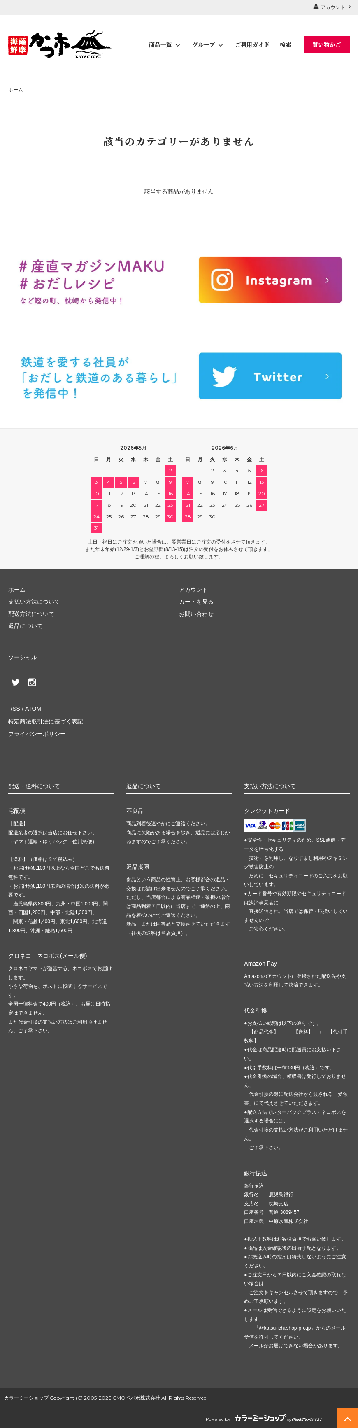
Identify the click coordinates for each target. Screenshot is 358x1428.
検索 (285, 44)
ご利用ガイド (252, 44)
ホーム (15, 90)
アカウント (333, 6)
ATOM (33, 708)
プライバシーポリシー (37, 733)
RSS (14, 708)
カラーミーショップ (26, 1397)
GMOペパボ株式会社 (136, 1397)
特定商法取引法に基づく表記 (45, 720)
